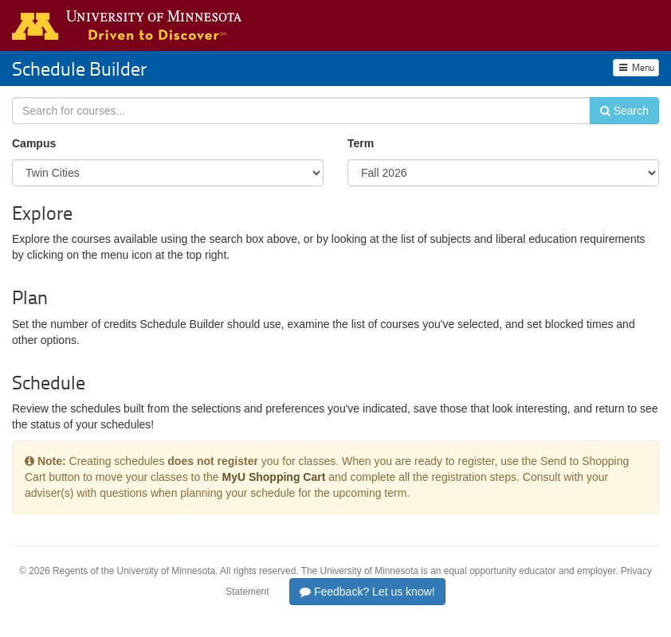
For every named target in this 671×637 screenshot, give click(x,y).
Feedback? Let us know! (367, 591)
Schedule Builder (79, 68)
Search (624, 110)
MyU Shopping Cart (273, 477)
